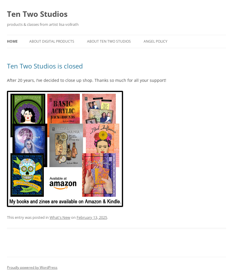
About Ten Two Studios (109, 41)
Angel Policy (155, 41)
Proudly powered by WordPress (32, 267)
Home (12, 41)
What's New (60, 217)
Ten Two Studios (37, 14)
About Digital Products (51, 41)
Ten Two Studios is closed (45, 66)
